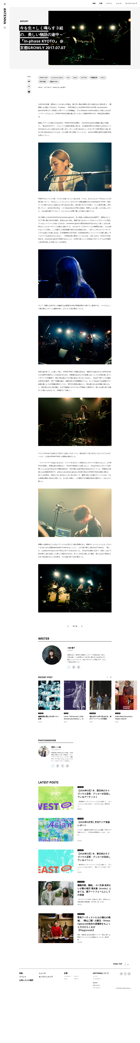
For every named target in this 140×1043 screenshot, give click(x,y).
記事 (66, 1021)
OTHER (40, 770)
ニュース (42, 1021)
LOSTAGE (84, 77)
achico (103, 77)
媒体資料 (95, 1031)
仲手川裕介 (42, 82)
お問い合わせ (96, 1033)
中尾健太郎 (93, 77)
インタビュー (67, 1024)
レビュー (76, 1024)
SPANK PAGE (43, 77)
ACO (68, 77)
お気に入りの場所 (26, 1028)
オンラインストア (46, 1025)
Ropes (75, 77)
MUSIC (65, 770)
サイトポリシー (97, 1036)
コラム (66, 1027)
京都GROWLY (54, 82)
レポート (76, 1027)
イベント (22, 1025)
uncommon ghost (57, 77)
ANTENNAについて (101, 1021)
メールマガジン (97, 1027)
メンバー (95, 1024)
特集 (21, 1021)
